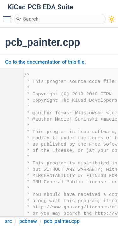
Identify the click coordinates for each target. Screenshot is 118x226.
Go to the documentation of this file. (45, 62)
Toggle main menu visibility (8, 16)
